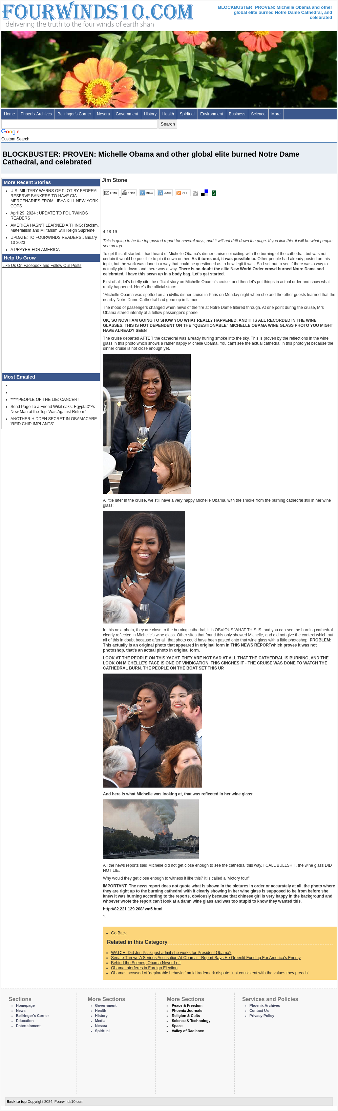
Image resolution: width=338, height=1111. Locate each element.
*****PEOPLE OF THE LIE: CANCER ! (45, 399)
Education (25, 1021)
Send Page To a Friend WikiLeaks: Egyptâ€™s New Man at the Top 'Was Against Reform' (52, 409)
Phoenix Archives (36, 114)
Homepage (25, 1005)
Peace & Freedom (187, 1005)
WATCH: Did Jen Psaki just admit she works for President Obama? (171, 952)
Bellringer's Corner (74, 114)
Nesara (103, 114)
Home (9, 114)
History (150, 114)
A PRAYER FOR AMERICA (35, 249)
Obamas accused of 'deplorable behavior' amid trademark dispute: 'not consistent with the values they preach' (210, 973)
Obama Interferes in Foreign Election (144, 968)
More (275, 114)
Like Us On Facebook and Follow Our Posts (41, 265)
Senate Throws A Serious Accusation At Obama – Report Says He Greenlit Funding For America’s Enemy (206, 957)
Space (177, 1026)
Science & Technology (191, 1021)
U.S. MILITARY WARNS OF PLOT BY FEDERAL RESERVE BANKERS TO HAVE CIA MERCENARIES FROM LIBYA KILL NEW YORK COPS (54, 198)
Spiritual (187, 114)
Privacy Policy (262, 1016)
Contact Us (259, 1010)
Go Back (119, 933)
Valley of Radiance (188, 1031)
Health (168, 114)
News (20, 1010)
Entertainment (28, 1026)
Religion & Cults (186, 1016)
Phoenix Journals (187, 1010)
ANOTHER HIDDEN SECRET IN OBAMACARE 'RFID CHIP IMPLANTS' (53, 421)
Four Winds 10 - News (69, 13)
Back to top (17, 1101)
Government (127, 114)
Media (100, 1021)
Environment (211, 114)
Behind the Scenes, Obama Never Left (146, 962)
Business (237, 114)
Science (258, 114)
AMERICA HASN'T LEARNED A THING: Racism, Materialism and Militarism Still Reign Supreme (54, 228)
